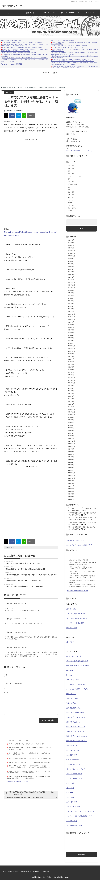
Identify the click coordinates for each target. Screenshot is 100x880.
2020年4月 (71, 430)
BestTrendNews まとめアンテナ (77, 665)
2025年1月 (71, 279)
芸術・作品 (71, 173)
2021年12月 (71, 377)
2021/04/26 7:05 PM (20, 632)
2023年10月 (71, 319)
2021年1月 (71, 406)
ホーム (74, 1)
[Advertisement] (50, 78)
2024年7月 (71, 295)
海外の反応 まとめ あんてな (76, 731)
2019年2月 (71, 467)
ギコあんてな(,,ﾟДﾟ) (73, 750)
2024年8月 (71, 293)
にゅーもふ (70, 788)
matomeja (69, 670)
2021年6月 (71, 393)
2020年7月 (71, 422)
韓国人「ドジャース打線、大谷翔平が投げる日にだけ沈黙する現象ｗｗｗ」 (22, 47)
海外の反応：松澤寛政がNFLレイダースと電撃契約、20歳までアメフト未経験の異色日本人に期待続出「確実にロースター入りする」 (74, 53)
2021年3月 (71, 401)
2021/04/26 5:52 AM (20, 603)
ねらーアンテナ (71, 802)
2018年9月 (71, 481)
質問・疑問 (71, 195)
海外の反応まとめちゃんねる (76, 736)
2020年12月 (71, 409)
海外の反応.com (72, 698)
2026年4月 (71, 240)
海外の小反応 (71, 609)
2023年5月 (71, 332)
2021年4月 (71, 399)
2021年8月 (71, 388)
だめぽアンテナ (71, 755)
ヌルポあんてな (71, 797)
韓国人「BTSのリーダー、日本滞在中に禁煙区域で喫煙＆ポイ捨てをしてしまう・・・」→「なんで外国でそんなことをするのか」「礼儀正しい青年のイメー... (72, 60)
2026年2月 (71, 245)
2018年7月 (71, 486)
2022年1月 (71, 375)
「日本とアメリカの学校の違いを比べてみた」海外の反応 (22, 563)
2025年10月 (71, 256)
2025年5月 (71, 269)
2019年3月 (71, 465)
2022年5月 (71, 364)
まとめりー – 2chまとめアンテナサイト (80, 811)
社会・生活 (11, 547)
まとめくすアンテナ (73, 806)
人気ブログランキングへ (75, 540)
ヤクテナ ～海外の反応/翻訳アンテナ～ (80, 816)
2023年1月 (71, 343)
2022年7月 (71, 359)
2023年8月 (71, 324)
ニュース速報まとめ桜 (74, 778)
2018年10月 (71, 478)
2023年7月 (71, 327)
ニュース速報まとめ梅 (74, 774)
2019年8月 (71, 451)
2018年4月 (71, 494)
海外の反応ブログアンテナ (75, 727)
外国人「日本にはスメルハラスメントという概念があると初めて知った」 (71, 45)
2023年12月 (71, 314)
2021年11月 (71, 380)
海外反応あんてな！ (73, 745)
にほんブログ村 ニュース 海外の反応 (79, 545)
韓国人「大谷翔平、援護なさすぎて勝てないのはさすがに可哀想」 (20, 52)
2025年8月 (71, 261)
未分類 (70, 210)
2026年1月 (71, 248)
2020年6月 (71, 425)
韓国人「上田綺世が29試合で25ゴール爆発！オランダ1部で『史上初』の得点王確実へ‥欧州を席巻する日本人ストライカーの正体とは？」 (75, 63)
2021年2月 (71, 404)
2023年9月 (71, 322)
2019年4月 (71, 462)
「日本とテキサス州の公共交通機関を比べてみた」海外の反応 (23, 586)
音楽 (69, 189)
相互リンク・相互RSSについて (70, 13)
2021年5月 (71, 396)
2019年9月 (71, 449)
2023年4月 (71, 335)
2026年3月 (71, 242)
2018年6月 (71, 488)
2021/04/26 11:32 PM (20, 647)
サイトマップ (94, 1)
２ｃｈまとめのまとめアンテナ (77, 661)
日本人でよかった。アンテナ (76, 769)
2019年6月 (71, 457)
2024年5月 (71, 301)
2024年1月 (71, 311)
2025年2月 (71, 277)
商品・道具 (71, 168)
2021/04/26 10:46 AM (20, 619)
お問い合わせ (30, 13)
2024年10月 (71, 287)
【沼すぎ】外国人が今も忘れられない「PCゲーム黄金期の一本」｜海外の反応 (23, 42)
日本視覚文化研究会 (73, 764)
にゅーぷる (70, 783)
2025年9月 (71, 258)
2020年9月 (71, 417)
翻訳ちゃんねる (71, 628)
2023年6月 (71, 330)
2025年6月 (71, 266)
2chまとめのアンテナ (73, 656)
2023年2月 (71, 340)
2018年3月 (71, 496)
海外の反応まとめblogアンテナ (77, 717)
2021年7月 (71, 391)
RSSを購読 (83, 1)
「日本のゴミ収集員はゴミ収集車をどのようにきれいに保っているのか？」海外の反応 (31, 575)
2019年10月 (71, 446)
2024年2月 (71, 309)
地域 (69, 179)
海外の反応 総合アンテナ (75, 712)
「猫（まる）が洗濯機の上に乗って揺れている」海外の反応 (24, 797)
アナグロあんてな (72, 680)
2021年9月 (71, 385)
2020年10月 (71, 414)
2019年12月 (71, 441)
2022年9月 (71, 354)
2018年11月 (71, 475)
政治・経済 (71, 181)
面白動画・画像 (72, 184)
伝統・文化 (71, 205)
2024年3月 (71, 306)
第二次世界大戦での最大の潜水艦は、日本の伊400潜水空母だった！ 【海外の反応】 (25, 58)
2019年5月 (71, 459)
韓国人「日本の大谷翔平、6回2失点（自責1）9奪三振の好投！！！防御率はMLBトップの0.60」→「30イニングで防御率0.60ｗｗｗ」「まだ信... (74, 66)
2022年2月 (71, 372)
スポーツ (70, 200)
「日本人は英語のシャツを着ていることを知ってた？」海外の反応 (24, 569)
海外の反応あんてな (73, 703)
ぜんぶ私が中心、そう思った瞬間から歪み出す (63, 40)
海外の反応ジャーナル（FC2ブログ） (79, 150)
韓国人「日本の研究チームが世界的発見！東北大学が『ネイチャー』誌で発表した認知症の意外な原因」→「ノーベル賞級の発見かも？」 (24, 45)
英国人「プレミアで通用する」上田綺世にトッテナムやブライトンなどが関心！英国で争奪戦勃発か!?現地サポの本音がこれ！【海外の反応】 (24, 50)
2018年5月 (71, 491)
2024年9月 (71, 290)
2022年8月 (71, 356)
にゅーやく (70, 792)
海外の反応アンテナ (73, 708)
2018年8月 (71, 483)
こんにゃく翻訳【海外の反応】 (77, 613)
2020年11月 (71, 412)
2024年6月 (71, 298)
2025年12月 (71, 250)
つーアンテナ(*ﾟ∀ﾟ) (72, 759)
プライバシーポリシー (50, 13)
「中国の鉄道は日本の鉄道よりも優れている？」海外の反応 (22, 580)
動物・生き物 (72, 208)
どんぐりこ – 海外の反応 (75, 623)
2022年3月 (71, 369)
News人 (69, 675)
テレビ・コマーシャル (74, 176)
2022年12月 (71, 346)
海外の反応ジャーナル (15, 5)
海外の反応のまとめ (73, 722)
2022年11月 (71, 348)
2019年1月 (71, 470)
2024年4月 (71, 303)
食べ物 (70, 202)
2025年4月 (71, 272)
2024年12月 (71, 282)
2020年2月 (71, 436)
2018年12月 (71, 473)
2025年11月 (71, 253)
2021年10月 (71, 383)
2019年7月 (71, 454)
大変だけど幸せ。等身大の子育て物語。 (11, 40)
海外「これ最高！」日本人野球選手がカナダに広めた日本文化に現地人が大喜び (30, 758)
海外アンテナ (71, 694)
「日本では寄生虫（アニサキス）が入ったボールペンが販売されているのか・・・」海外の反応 (31, 793)
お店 (69, 187)
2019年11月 (71, 444)
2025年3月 (71, 274)
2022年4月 (71, 367)
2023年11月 (71, 317)
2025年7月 (71, 264)
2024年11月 (71, 285)
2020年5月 (71, 428)
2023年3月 (71, 338)
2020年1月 (71, 438)
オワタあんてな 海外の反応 (76, 684)
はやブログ (70, 642)
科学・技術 (71, 165)
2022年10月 (71, 351)
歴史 (69, 171)
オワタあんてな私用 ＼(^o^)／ (77, 689)
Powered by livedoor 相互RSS (11, 64)
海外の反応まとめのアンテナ (76, 741)
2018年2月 (71, 499)
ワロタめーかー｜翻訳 (74, 825)
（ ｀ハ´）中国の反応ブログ (76, 618)
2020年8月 (71, 420)
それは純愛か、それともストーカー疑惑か (18, 740)
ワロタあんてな (71, 821)
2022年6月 (71, 362)
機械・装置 (71, 192)
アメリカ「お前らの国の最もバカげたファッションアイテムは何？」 (70, 47)
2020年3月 (71, 433)
